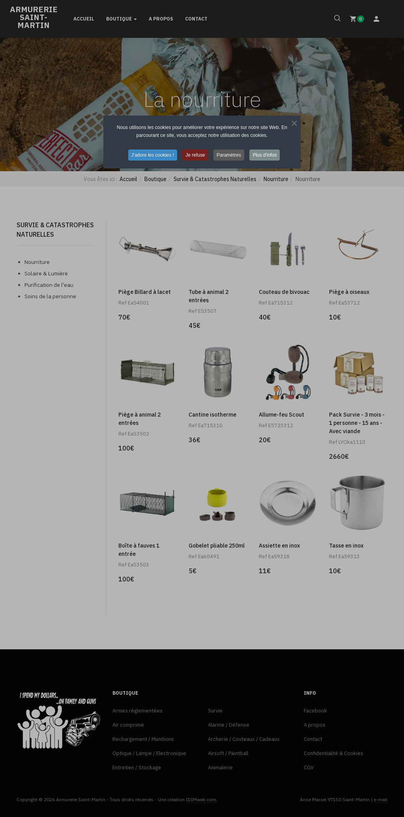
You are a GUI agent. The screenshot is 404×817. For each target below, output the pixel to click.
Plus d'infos (264, 155)
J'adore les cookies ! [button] (152, 155)
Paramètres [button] (229, 155)
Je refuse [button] (195, 155)
